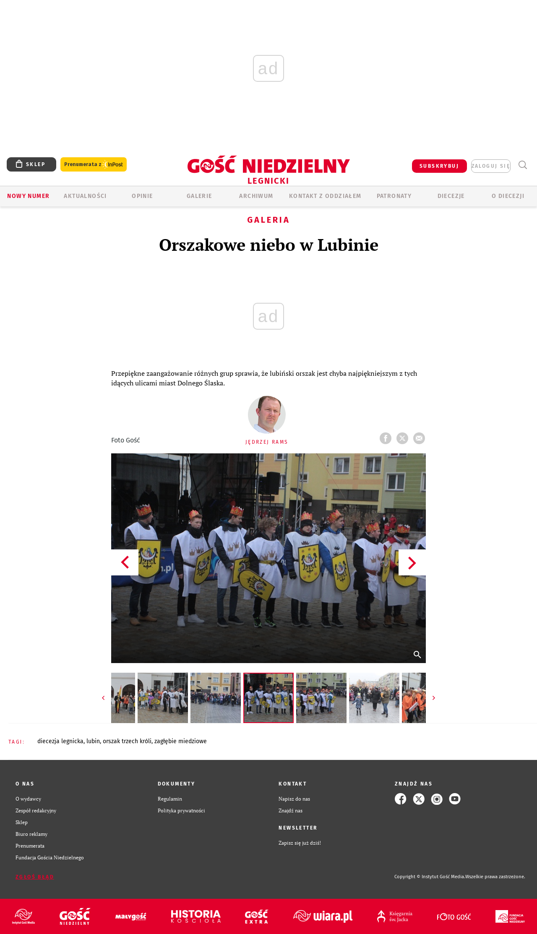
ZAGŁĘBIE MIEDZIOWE (180, 741)
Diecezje (451, 196)
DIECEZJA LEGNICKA (60, 741)
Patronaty (394, 196)
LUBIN (93, 741)
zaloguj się (491, 166)
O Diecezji (508, 196)
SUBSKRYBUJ (439, 166)
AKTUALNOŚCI (85, 196)
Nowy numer (28, 196)
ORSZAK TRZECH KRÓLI (127, 741)
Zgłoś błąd (35, 877)
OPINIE (142, 196)
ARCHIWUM (256, 196)
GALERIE (199, 196)
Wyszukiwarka (522, 165)
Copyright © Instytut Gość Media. (429, 876)
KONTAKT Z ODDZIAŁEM (325, 196)
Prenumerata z (93, 164)
